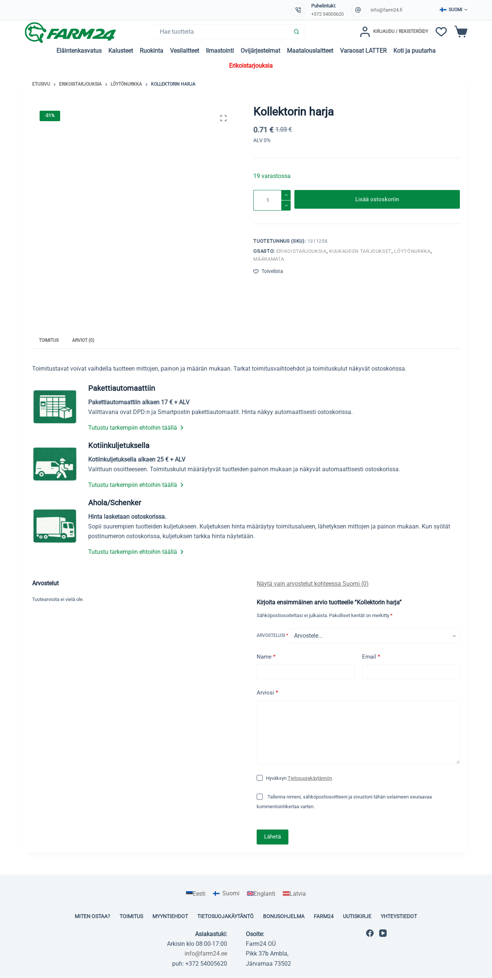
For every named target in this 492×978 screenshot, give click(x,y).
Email (371, 657)
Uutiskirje (357, 916)
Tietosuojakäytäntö (225, 916)
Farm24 (324, 916)
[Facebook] (370, 933)
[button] (453, 10)
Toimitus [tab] (49, 340)
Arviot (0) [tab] (83, 340)
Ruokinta (151, 50)
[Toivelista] (441, 31)
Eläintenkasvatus (79, 50)
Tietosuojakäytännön (310, 778)
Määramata (268, 259)
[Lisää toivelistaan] (268, 271)
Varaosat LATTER (363, 50)
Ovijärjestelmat (260, 50)
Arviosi (267, 693)
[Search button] (296, 31)
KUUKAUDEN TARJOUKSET (360, 251)
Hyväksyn (299, 778)
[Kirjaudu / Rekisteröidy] (394, 32)
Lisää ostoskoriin (377, 200)
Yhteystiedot (399, 916)
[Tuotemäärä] (272, 200)
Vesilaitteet (184, 50)
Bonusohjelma (283, 916)
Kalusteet (120, 50)
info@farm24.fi (386, 10)
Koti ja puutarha (414, 50)
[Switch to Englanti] (261, 894)
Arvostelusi (272, 635)
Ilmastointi (220, 50)
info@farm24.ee (206, 953)
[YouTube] (383, 933)
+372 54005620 (327, 14)
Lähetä (272, 836)
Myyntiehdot (170, 916)
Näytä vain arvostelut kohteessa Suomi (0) (313, 583)
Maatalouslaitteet (310, 50)
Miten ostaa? (92, 916)
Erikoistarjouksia (251, 65)
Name (266, 657)
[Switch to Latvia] (294, 894)
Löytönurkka (412, 251)
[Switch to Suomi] (226, 894)
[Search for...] (221, 31)
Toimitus (131, 916)
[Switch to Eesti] (195, 894)
